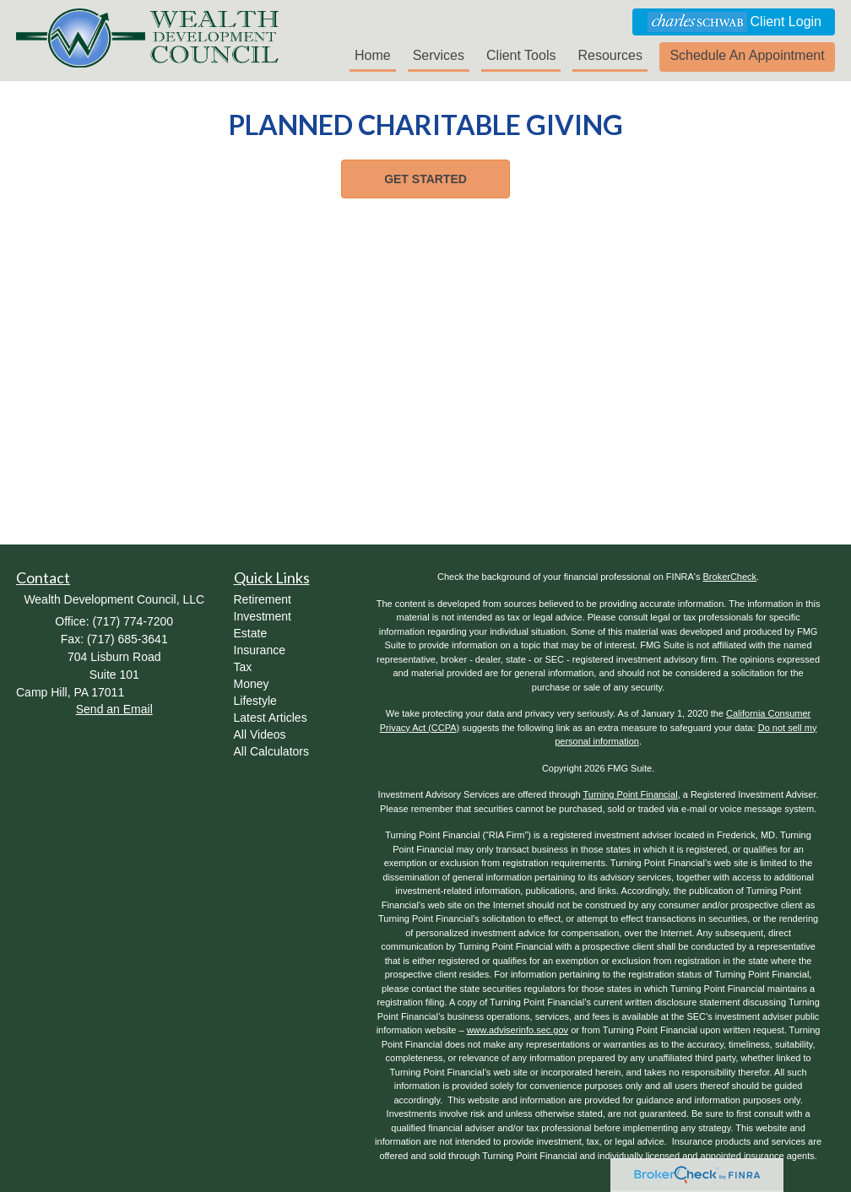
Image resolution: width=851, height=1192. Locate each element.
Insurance (259, 650)
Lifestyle (255, 700)
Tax (243, 667)
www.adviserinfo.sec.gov (517, 1030)
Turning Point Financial (630, 794)
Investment (262, 616)
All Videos (260, 734)
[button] (747, 57)
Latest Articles (270, 717)
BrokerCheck (730, 577)
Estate (251, 633)
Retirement (262, 599)
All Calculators (271, 751)
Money (251, 684)
